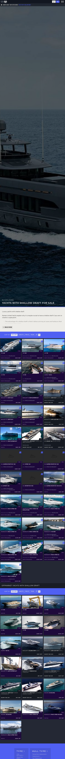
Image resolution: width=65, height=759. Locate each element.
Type (21, 751)
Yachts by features (14, 4)
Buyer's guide (6, 4)
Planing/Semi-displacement (39, 754)
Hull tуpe (40, 751)
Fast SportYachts (20, 755)
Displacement (35, 756)
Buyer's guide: (8, 300)
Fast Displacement (37, 758)
